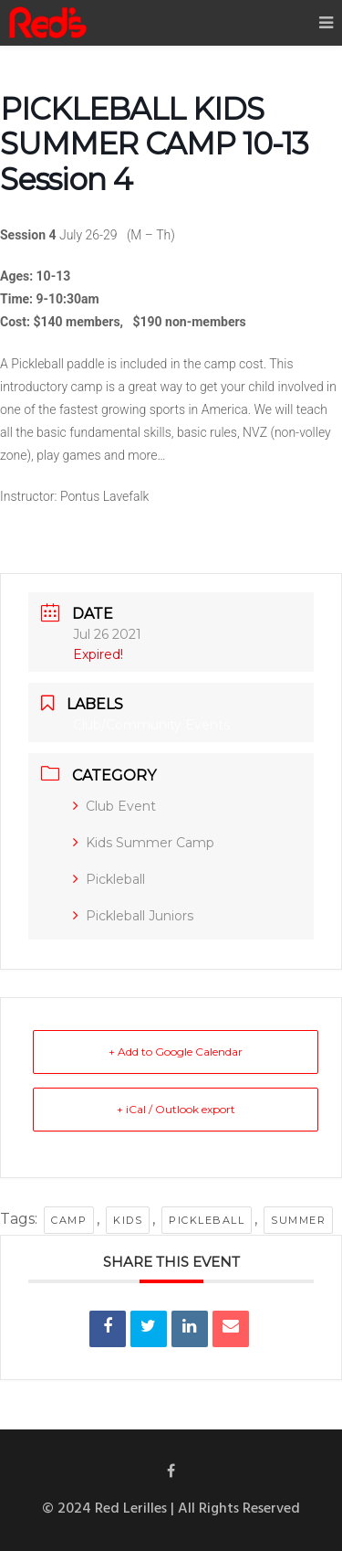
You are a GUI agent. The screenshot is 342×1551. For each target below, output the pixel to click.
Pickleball (109, 879)
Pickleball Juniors (133, 916)
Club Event (114, 806)
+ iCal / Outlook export (176, 1109)
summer (298, 1220)
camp (69, 1220)
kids (127, 1220)
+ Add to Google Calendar (176, 1051)
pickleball (206, 1220)
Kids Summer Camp (143, 842)
